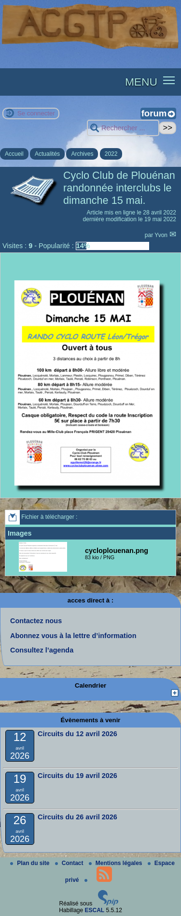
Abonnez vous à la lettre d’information (73, 636)
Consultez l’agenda (41, 650)
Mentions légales (116, 863)
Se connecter (36, 113)
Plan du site (30, 863)
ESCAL (95, 910)
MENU (141, 81)
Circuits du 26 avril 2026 (77, 817)
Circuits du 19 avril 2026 (77, 775)
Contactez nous (36, 621)
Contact (70, 863)
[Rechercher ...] (123, 128)
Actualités (47, 154)
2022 (111, 154)
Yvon (161, 235)
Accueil (14, 154)
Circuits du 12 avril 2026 (77, 734)
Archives (82, 154)
